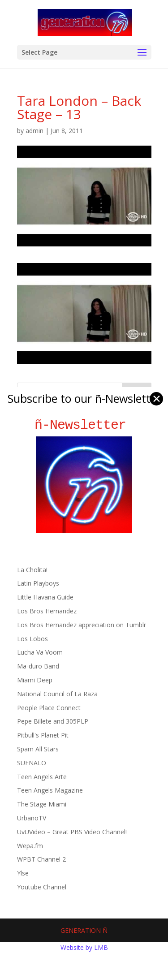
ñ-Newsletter (84, 425)
